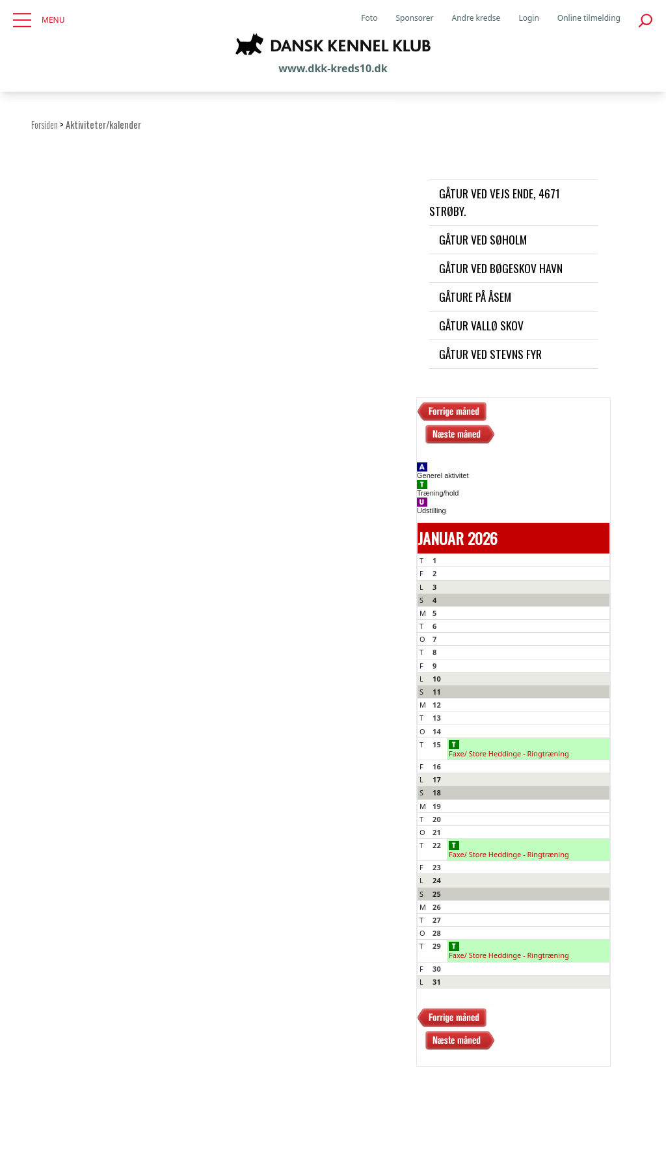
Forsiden (44, 124)
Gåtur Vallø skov (481, 325)
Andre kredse (476, 18)
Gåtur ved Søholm (483, 239)
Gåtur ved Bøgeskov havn (501, 267)
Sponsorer (414, 18)
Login (528, 18)
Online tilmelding (588, 18)
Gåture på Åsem (475, 296)
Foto (369, 18)
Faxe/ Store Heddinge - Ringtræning (509, 749)
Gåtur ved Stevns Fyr (490, 353)
